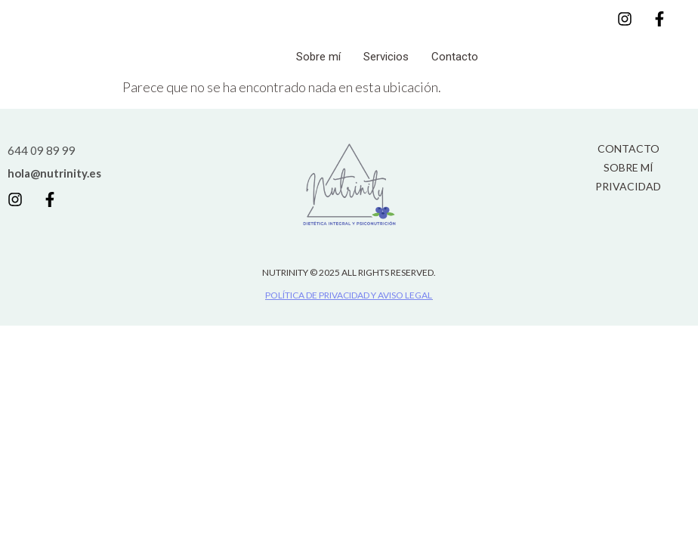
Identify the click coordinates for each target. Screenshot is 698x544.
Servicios (386, 56)
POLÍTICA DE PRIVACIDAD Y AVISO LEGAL (348, 295)
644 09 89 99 (42, 150)
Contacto (454, 56)
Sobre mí (318, 56)
